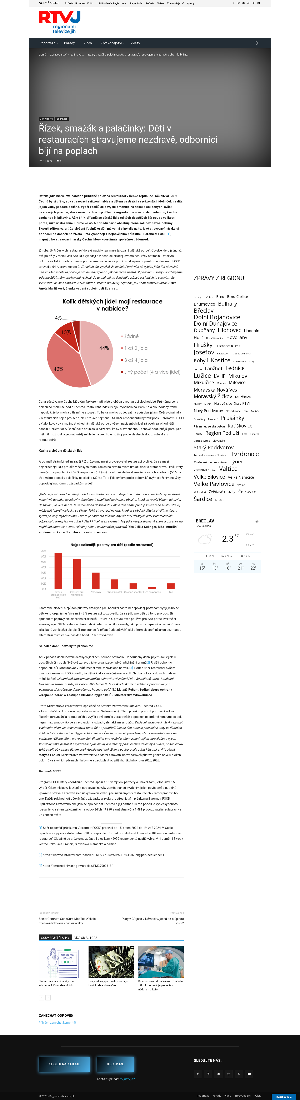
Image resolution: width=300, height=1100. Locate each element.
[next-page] (48, 997)
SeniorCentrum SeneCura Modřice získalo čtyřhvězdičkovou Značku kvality (67, 921)
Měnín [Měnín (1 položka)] (207, 403)
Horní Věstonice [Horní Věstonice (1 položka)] (215, 338)
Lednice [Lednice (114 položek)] (235, 368)
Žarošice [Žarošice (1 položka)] (219, 500)
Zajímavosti (77, 54)
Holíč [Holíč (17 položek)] (198, 337)
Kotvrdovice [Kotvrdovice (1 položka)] (239, 361)
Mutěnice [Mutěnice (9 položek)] (243, 397)
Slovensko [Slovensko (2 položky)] (219, 441)
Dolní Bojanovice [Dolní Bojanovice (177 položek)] (217, 317)
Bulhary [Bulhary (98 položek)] (227, 303)
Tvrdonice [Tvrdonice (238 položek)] (244, 454)
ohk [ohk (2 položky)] (246, 411)
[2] (148, 662)
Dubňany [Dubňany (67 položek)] (204, 330)
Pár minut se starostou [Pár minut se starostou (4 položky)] (209, 426)
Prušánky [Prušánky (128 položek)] (232, 418)
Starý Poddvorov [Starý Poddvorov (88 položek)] (214, 447)
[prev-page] (41, 997)
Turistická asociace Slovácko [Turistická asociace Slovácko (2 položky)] (211, 455)
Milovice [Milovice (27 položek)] (237, 382)
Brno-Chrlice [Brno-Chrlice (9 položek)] (237, 296)
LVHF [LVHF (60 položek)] (219, 376)
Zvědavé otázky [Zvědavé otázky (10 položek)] (222, 491)
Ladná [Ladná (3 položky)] (198, 369)
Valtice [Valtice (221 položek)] (228, 469)
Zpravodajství (58, 54)
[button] (256, 43)
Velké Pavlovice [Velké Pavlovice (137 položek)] (214, 484)
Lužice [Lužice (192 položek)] (202, 375)
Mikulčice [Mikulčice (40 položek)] (204, 382)
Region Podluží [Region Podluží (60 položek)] (222, 433)
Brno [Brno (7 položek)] (220, 297)
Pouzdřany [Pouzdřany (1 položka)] (199, 419)
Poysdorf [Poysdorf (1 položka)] (213, 419)
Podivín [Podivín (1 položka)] (255, 411)
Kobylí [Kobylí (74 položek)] (201, 360)
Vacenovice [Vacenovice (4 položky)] (201, 470)
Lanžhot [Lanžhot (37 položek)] (213, 368)
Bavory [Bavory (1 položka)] (197, 297)
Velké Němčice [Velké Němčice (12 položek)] (241, 477)
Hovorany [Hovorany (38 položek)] (236, 337)
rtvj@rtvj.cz (127, 1079)
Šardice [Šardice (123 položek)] (203, 499)
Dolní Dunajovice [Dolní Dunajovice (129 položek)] (215, 323)
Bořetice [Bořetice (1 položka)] (208, 297)
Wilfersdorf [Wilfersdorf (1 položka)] (200, 492)
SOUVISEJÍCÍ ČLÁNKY (55, 937)
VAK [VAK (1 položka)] (214, 470)
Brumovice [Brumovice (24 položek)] (204, 304)
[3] (131, 668)
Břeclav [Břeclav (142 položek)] (204, 310)
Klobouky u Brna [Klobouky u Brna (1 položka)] (241, 353)
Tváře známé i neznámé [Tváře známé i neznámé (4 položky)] (210, 462)
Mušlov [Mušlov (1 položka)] (197, 403)
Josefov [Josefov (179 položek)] (204, 352)
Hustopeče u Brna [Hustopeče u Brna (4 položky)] (227, 346)
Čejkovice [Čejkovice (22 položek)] (247, 491)
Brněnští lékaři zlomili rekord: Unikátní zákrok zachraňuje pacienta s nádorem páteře (160, 985)
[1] (40, 828)
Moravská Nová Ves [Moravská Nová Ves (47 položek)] (215, 390)
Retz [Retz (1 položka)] (244, 433)
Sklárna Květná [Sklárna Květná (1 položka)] (202, 440)
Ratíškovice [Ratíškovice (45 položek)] (240, 426)
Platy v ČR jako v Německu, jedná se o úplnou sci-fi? (153, 921)
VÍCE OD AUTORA (86, 937)
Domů (42, 54)
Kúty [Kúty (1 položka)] (251, 361)
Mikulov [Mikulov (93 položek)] (237, 376)
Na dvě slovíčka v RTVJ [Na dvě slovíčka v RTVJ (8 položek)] (232, 403)
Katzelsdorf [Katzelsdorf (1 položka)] (223, 353)
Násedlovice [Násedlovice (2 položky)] (233, 411)
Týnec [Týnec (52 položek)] (236, 461)
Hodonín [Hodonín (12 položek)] (251, 331)
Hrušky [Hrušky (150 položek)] (203, 345)
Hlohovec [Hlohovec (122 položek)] (229, 330)
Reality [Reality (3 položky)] (198, 434)
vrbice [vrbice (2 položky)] (241, 485)
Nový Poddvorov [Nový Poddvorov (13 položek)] (208, 410)
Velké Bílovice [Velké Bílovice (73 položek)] (209, 476)
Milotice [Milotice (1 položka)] (221, 383)
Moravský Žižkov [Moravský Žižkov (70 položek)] (213, 396)
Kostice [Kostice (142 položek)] (220, 360)
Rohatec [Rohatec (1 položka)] (254, 433)
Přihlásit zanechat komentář (57, 1022)
